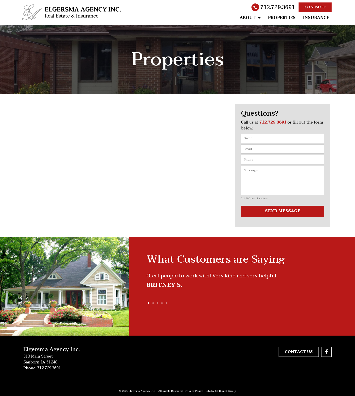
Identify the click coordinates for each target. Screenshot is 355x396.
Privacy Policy (194, 390)
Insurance (316, 17)
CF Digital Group (225, 390)
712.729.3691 (277, 7)
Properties (282, 17)
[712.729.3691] (255, 7)
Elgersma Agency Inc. (51, 349)
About (250, 17)
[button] (148, 303)
